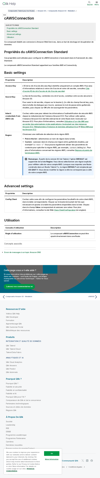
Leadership (10, 425)
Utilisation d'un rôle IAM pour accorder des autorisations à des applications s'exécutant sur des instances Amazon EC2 (56, 124)
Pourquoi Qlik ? (12, 383)
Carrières (10, 442)
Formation (10, 320)
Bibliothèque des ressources (18, 330)
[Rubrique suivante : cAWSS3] (74, 296)
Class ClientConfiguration (65, 210)
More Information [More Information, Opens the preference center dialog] (51, 459)
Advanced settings (14, 34)
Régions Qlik (11, 410)
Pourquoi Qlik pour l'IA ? (16, 397)
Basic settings (12, 31)
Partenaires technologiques (17, 403)
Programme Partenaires (16, 438)
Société (9, 421)
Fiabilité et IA (11, 393)
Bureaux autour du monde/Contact (20, 448)
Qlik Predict (10, 369)
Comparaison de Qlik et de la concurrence (23, 400)
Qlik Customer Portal (14, 327)
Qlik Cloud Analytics (14, 362)
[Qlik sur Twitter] (83, 460)
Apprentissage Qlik (14, 324)
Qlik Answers (11, 365)
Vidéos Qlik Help (13, 313)
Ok (52, 453)
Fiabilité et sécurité (14, 387)
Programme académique (16, 435)
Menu (97, 5)
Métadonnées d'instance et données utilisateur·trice (56, 127)
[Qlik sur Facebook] (92, 460)
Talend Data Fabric (13, 352)
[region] (33, 461)
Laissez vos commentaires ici (19, 286)
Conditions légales (75, 467)
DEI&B (8, 431)
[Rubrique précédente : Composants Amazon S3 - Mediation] (25, 296)
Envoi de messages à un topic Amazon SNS (22, 252)
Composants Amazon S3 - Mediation (61, 11)
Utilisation (10, 37)
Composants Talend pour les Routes (21, 11)
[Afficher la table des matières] (5, 11)
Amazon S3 (41, 11)
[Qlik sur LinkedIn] (87, 460)
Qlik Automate (12, 372)
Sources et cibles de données (18, 407)
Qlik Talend (10, 345)
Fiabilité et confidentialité (16, 390)
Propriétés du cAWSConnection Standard (22, 28)
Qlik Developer (12, 317)
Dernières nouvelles (14, 445)
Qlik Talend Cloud (13, 349)
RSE (7, 428)
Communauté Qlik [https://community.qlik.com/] (70, 460)
